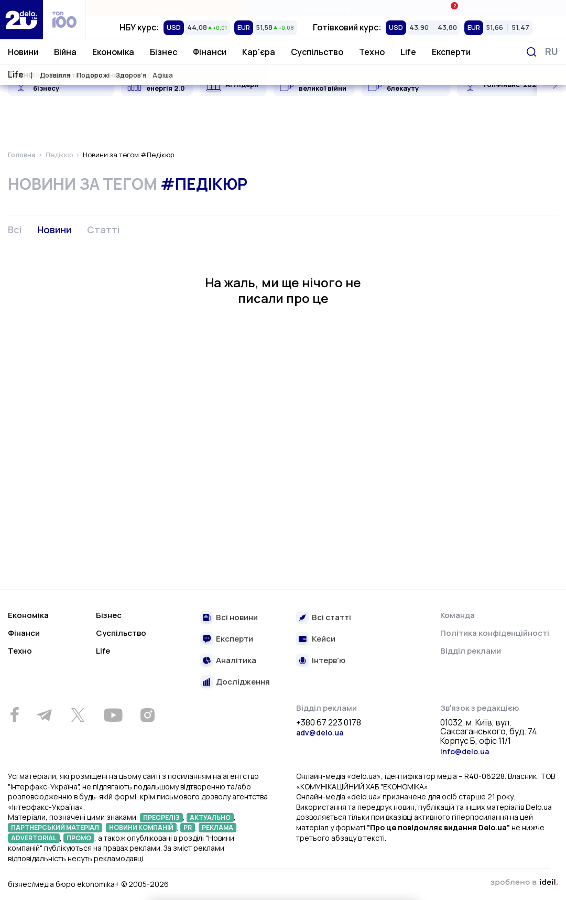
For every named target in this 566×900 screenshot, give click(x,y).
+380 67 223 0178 (328, 723)
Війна (65, 52)
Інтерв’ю (328, 660)
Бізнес (163, 52)
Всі (14, 229)
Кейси (323, 639)
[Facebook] (14, 714)
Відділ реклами (470, 650)
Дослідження (243, 682)
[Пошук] (531, 52)
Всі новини (237, 617)
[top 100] (64, 19)
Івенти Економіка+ (485, 7)
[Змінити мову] (551, 51)
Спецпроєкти (326, 8)
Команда (457, 615)
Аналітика (236, 660)
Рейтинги (165, 8)
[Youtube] (113, 714)
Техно (372, 52)
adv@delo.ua (319, 732)
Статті (103, 229)
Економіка (113, 52)
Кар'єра (258, 52)
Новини (23, 52)
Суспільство (317, 52)
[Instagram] (147, 714)
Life (408, 52)
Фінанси (209, 52)
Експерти (451, 52)
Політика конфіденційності (494, 632)
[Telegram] (44, 715)
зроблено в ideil (524, 882)
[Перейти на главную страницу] (21, 19)
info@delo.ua (464, 751)
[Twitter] (77, 715)
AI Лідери (241, 84)
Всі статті (331, 617)
